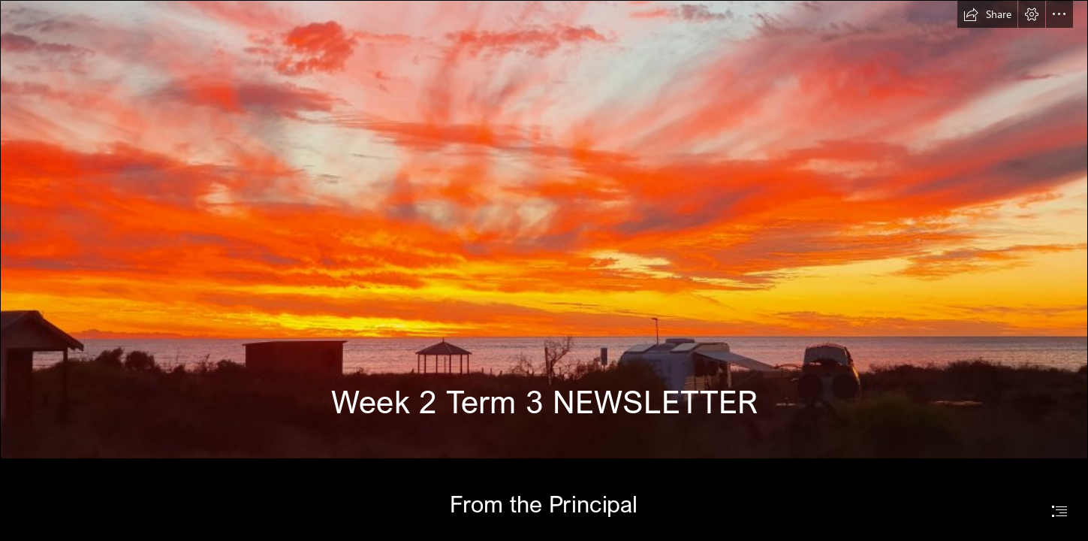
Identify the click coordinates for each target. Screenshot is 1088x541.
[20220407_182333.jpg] (544, 229)
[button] (987, 14)
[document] (544, 270)
